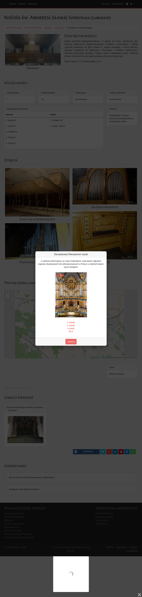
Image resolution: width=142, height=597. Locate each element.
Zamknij (71, 341)
